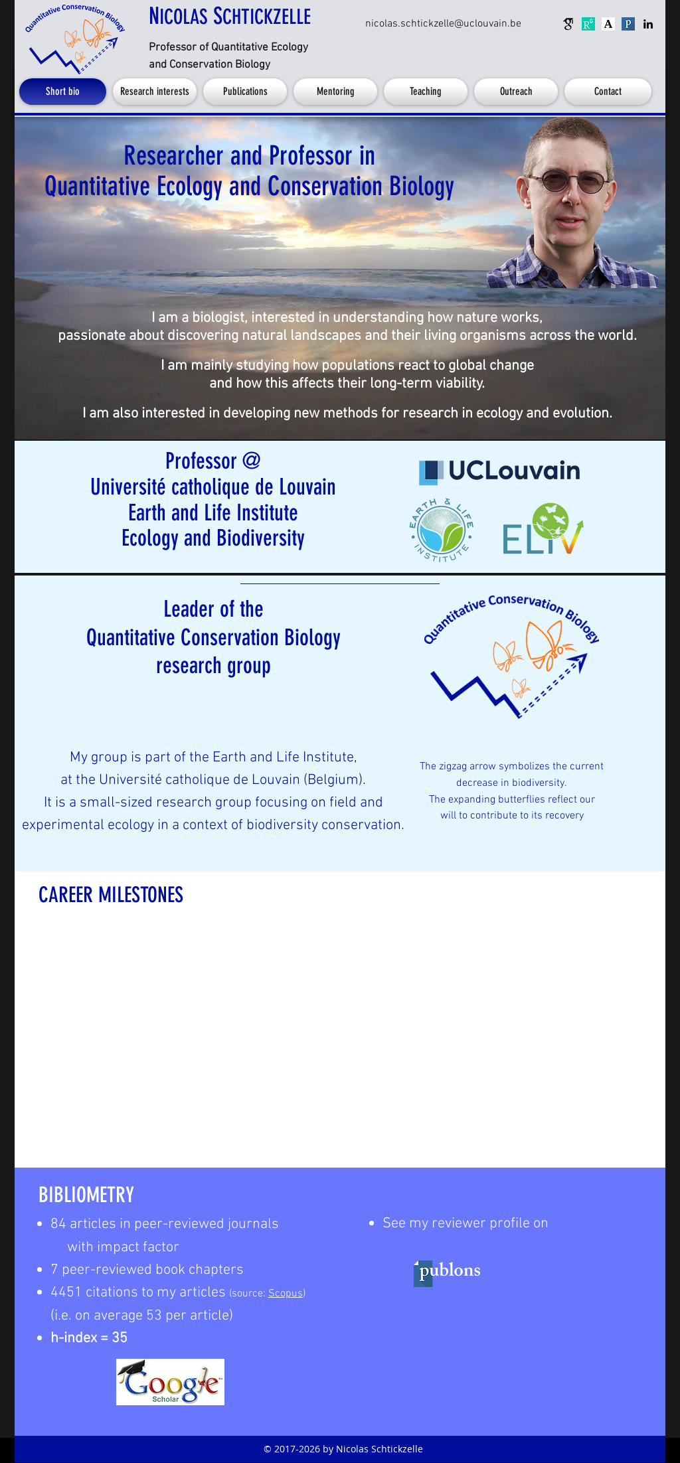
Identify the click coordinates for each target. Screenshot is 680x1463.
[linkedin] (648, 24)
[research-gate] (588, 24)
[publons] (628, 24)
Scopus (285, 1293)
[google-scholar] (568, 24)
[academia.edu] (608, 24)
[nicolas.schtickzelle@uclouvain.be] (443, 24)
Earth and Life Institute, (284, 758)
